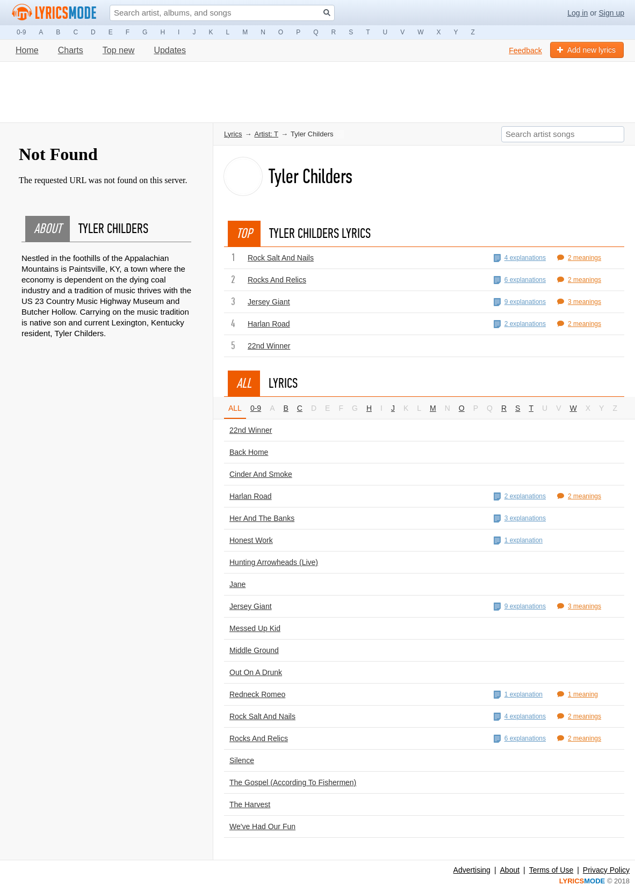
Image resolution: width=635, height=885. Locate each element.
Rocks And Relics (277, 279)
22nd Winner (269, 346)
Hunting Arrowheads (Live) (273, 562)
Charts (70, 50)
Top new (119, 50)
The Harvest (249, 804)
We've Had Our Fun (262, 826)
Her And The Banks (261, 518)
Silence (241, 760)
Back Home (248, 452)
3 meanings (579, 302)
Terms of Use (551, 870)
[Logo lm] (54, 12)
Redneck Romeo (257, 694)
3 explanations (520, 518)
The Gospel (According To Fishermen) (292, 782)
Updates (170, 50)
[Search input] (222, 13)
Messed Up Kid (254, 628)
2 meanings (579, 258)
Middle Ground (254, 650)
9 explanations (520, 302)
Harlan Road (269, 324)
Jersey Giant (269, 302)
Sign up (611, 13)
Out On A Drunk (255, 672)
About (510, 870)
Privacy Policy (606, 870)
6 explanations (520, 280)
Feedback (525, 50)
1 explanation (518, 540)
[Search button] (327, 12)
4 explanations (520, 258)
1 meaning (577, 694)
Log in (577, 13)
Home (27, 50)
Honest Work (251, 540)
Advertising (471, 870)
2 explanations (520, 324)
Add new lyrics (586, 50)
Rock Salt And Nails (281, 257)
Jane (237, 584)
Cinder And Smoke (260, 474)
